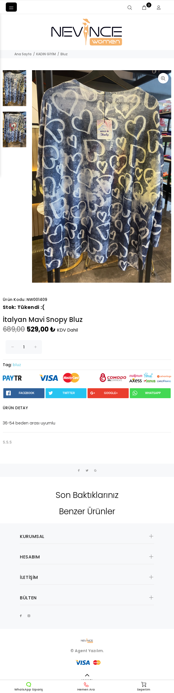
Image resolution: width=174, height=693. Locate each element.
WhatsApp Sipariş (28, 686)
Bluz (64, 54)
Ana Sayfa (22, 54)
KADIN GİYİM (46, 54)
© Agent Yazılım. (87, 650)
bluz (17, 365)
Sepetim (143, 686)
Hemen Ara (86, 686)
